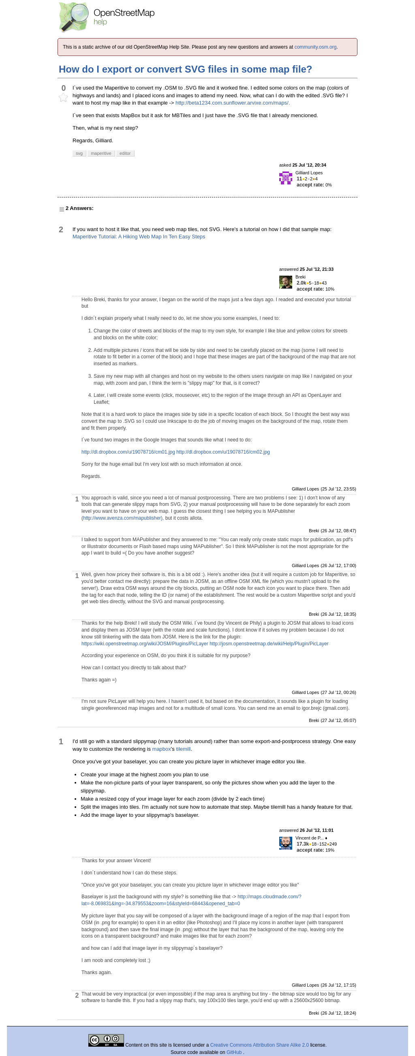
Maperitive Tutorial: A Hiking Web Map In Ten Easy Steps (139, 236)
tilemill (183, 749)
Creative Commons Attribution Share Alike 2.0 (259, 1045)
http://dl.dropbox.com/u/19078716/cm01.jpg (128, 452)
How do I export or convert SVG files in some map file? (185, 69)
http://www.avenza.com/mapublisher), (123, 518)
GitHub (235, 1052)
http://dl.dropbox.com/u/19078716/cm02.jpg (223, 452)
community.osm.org (316, 47)
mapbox (161, 749)
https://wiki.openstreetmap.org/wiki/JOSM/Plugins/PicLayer (144, 644)
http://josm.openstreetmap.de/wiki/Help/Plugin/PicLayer (269, 644)
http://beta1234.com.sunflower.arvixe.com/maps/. (232, 103)
